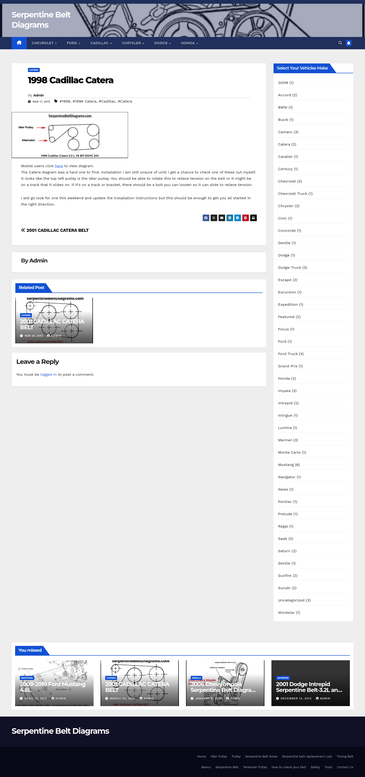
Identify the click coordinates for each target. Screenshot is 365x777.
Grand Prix (287, 366)
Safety (315, 767)
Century (285, 169)
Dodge (161, 43)
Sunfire (284, 575)
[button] (340, 43)
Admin (38, 95)
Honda (188, 43)
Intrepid (285, 403)
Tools (328, 767)
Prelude (285, 514)
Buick (283, 119)
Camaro (285, 132)
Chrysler (132, 43)
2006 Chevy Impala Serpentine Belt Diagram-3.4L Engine (225, 690)
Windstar (286, 612)
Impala (284, 390)
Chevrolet (43, 43)
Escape (284, 280)
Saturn (284, 551)
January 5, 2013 (209, 698)
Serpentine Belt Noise (261, 756)
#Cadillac (107, 101)
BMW (282, 107)
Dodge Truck (289, 267)
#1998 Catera (85, 101)
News (283, 489)
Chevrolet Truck (292, 193)
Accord (284, 95)
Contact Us (345, 767)
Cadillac (100, 43)
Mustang (286, 464)
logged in (48, 374)
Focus (283, 329)
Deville (284, 243)
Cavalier (285, 156)
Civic (282, 218)
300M (283, 82)
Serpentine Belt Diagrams (60, 731)
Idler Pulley (219, 756)
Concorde (287, 230)
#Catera (125, 101)
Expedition (288, 304)
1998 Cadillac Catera (70, 80)
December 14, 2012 (297, 698)
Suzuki (284, 588)
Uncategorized (291, 600)
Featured (286, 317)
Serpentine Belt (226, 767)
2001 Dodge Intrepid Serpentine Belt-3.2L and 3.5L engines (308, 690)
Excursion (287, 292)
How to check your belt (289, 767)
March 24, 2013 (123, 698)
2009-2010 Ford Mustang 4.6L (52, 687)
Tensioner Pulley (255, 767)
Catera (33, 70)
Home (201, 756)
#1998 (65, 101)
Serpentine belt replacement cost (307, 756)
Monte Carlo (289, 452)
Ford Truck (288, 354)
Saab (282, 538)
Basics (206, 767)
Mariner (285, 440)
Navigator (287, 477)
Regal (283, 526)
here (59, 166)
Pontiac (285, 501)
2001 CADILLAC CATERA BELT (55, 230)
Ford (72, 43)
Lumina (285, 427)
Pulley (236, 756)
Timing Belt (345, 756)
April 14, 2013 (36, 698)
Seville (284, 563)
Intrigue (285, 415)
